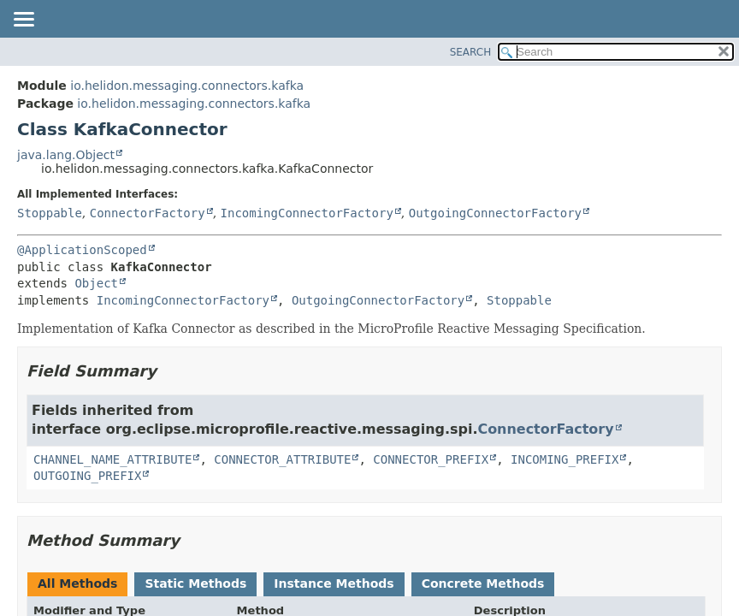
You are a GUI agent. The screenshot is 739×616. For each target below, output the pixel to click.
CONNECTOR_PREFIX (430, 459)
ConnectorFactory (147, 213)
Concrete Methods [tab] (483, 583)
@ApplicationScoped (82, 250)
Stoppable (49, 213)
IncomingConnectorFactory (307, 213)
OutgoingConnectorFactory (495, 213)
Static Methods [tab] (195, 583)
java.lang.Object (66, 155)
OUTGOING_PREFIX (87, 476)
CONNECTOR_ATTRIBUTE (282, 459)
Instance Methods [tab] (333, 583)
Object (96, 283)
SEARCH (471, 52)
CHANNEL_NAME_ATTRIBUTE (112, 459)
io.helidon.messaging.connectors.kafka (187, 85)
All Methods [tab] (77, 583)
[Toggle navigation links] (23, 21)
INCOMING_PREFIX (564, 459)
